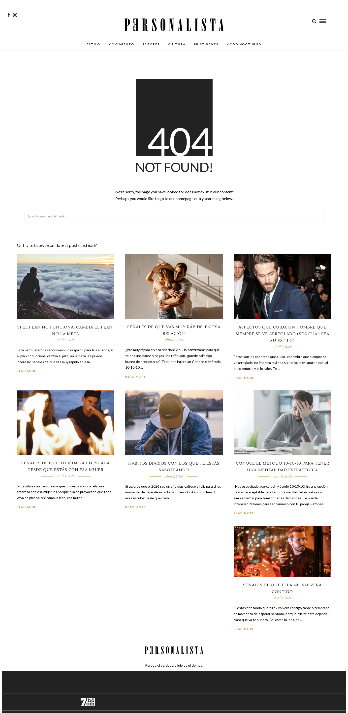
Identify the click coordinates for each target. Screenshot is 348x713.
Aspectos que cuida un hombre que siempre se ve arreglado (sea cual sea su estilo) (282, 334)
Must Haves (206, 44)
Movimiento (121, 44)
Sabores (151, 44)
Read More (244, 377)
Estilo (93, 44)
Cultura (177, 44)
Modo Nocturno (243, 44)
